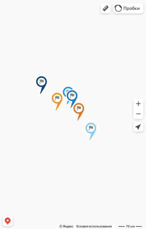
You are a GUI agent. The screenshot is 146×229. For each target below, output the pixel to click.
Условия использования (94, 226)
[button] (106, 8)
